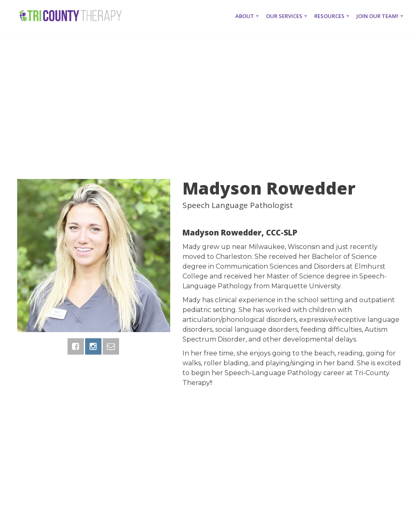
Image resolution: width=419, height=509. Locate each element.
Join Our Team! (377, 16)
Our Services (284, 16)
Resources (329, 16)
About (244, 16)
